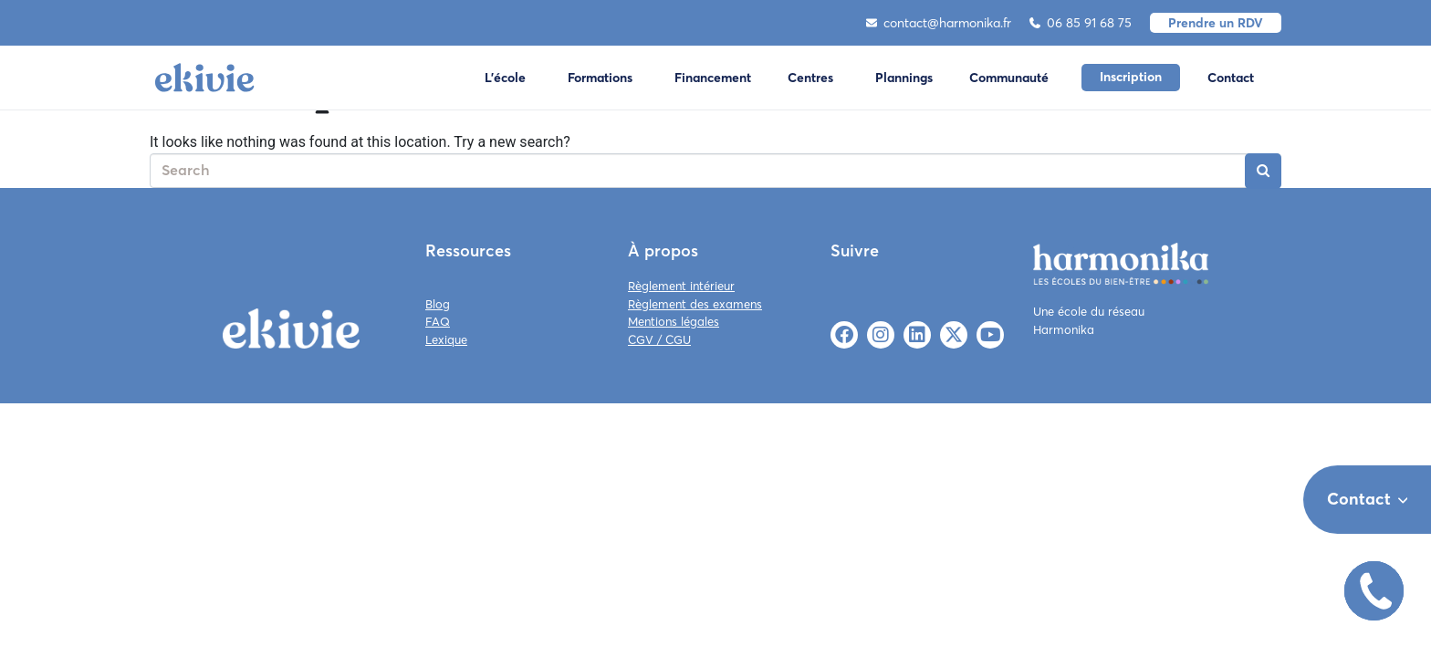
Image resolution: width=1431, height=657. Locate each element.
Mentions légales (673, 321)
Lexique (446, 339)
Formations (600, 77)
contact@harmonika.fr (938, 23)
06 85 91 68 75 (1080, 23)
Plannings (904, 77)
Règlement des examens (695, 304)
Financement (712, 77)
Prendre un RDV (1215, 23)
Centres (810, 77)
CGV (640, 339)
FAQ (437, 321)
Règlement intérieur (681, 285)
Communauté (1009, 77)
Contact (1230, 77)
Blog (437, 304)
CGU (678, 339)
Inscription (1131, 76)
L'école (505, 77)
